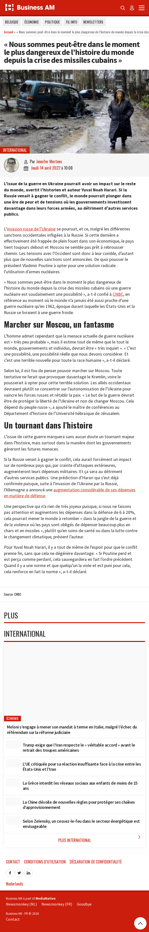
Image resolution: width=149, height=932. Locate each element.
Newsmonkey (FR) (57, 904)
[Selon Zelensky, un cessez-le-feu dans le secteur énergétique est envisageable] (13, 820)
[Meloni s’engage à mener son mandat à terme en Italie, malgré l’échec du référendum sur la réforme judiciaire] (74, 681)
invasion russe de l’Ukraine (31, 229)
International (15, 150)
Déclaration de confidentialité (96, 862)
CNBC (118, 294)
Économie (31, 21)
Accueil (8, 31)
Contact (13, 862)
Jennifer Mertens (49, 161)
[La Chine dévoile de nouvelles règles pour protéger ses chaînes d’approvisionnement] (13, 801)
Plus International (100, 838)
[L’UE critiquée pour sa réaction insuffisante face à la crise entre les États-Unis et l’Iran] (13, 763)
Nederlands (14, 884)
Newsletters (93, 21)
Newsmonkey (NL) (21, 904)
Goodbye (84, 904)
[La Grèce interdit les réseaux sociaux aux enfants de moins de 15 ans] (13, 782)
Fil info (71, 21)
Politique (52, 21)
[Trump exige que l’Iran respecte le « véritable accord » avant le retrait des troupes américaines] (13, 744)
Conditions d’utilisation (45, 862)
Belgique (11, 21)
